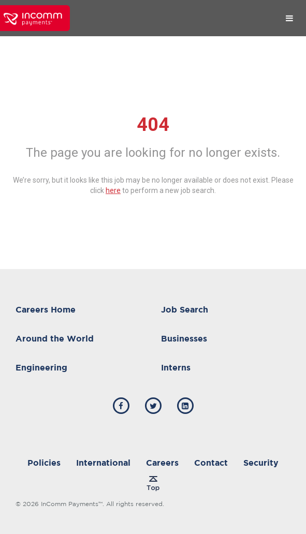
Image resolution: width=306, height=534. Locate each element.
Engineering (41, 367)
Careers (162, 462)
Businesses (184, 338)
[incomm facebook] (121, 405)
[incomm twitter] (153, 405)
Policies (44, 462)
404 (153, 125)
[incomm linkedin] (185, 405)
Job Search (184, 309)
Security (261, 462)
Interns (176, 367)
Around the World (55, 338)
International (103, 462)
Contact (211, 462)
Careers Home (46, 309)
